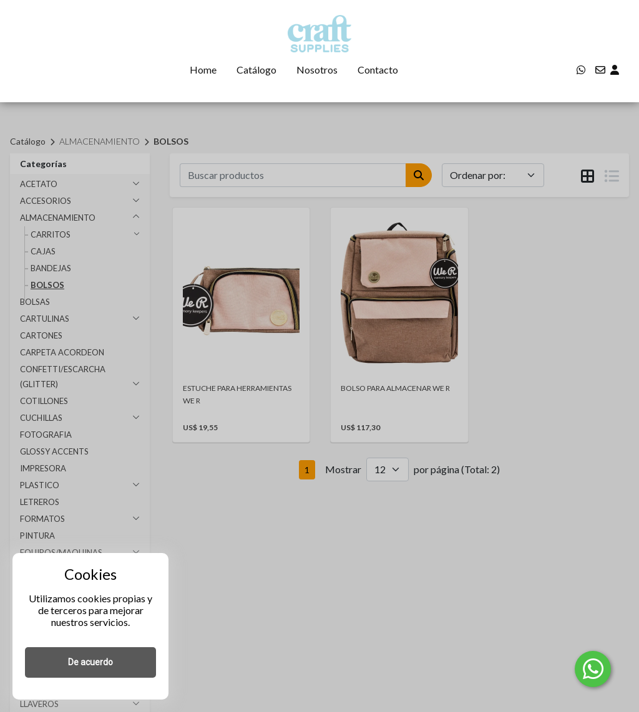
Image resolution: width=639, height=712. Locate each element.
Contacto (378, 69)
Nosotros (317, 69)
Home (203, 69)
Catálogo (256, 69)
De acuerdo (90, 662)
